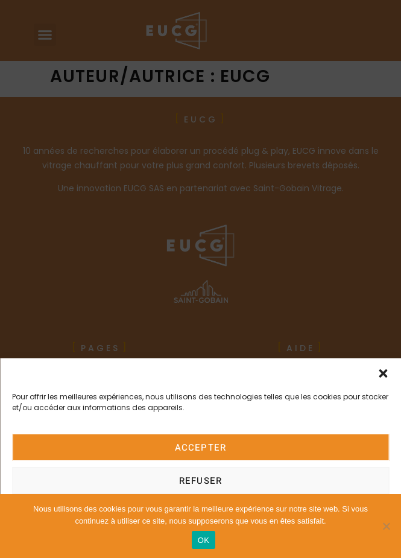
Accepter (201, 447)
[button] (383, 373)
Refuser (200, 480)
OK (203, 540)
